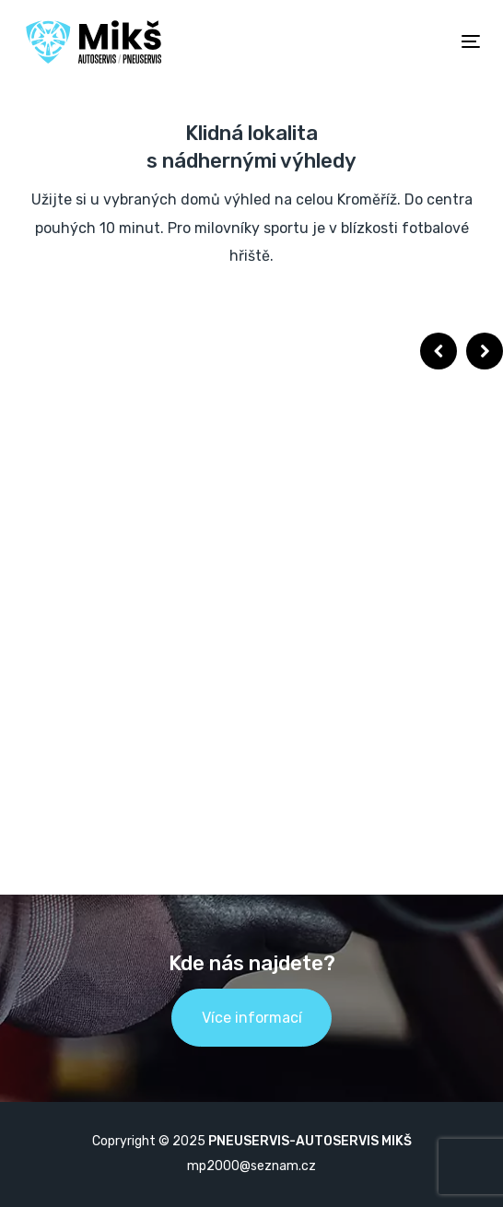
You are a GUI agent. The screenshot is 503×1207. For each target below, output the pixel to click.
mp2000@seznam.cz (251, 1166)
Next (484, 351)
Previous (438, 351)
